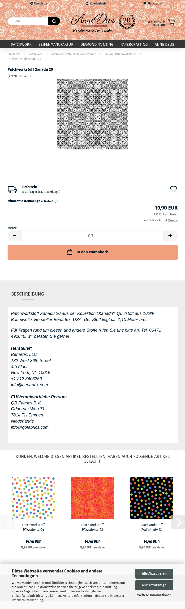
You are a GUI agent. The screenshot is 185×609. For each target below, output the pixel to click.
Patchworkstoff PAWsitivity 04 (33, 528)
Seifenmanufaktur (56, 44)
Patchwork (21, 44)
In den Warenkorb (87, 252)
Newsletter (39, 3)
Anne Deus (164, 44)
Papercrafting (134, 44)
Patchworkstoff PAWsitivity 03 (92, 528)
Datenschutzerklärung (27, 600)
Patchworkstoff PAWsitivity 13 (151, 528)
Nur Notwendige (154, 585)
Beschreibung (27, 294)
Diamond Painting (97, 44)
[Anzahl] (92, 236)
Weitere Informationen (154, 595)
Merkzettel (152, 3)
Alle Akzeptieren (154, 574)
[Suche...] (54, 21)
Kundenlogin (96, 3)
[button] (15, 236)
